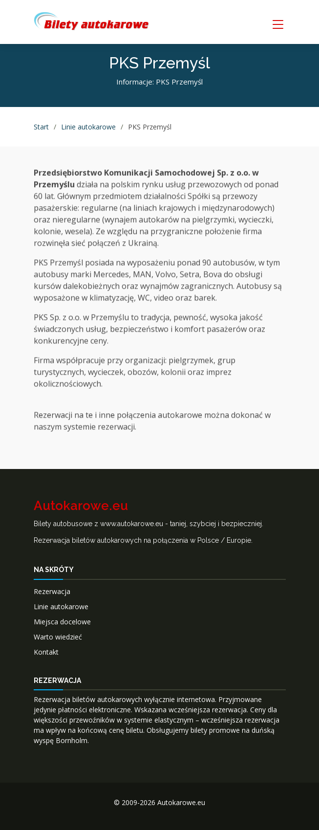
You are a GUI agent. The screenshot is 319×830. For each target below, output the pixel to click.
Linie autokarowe (88, 126)
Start (41, 126)
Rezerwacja (52, 591)
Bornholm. (72, 740)
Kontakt (46, 652)
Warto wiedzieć (58, 636)
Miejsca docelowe (62, 621)
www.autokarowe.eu (131, 524)
